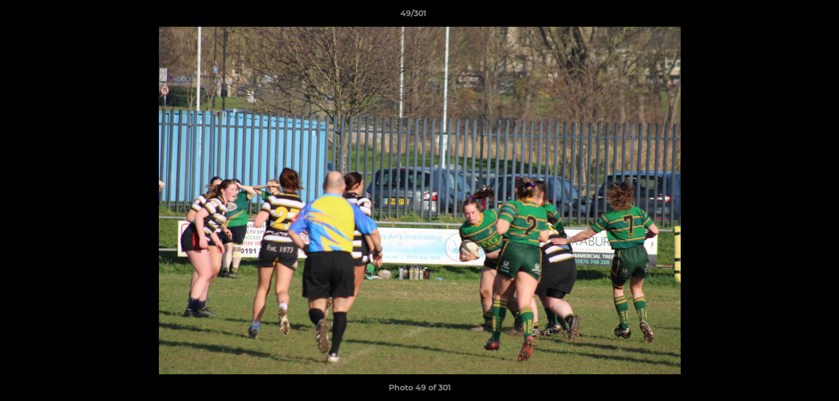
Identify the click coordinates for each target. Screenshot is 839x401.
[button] (792, 16)
